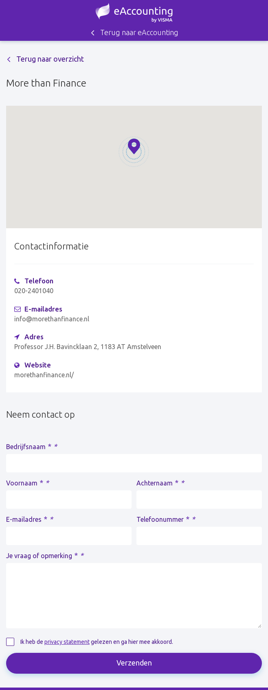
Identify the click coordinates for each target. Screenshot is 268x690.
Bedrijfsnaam (31, 446)
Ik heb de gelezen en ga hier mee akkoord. (96, 642)
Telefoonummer (165, 519)
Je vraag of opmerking (44, 555)
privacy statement (67, 642)
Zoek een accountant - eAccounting (134, 12)
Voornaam (27, 482)
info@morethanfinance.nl (51, 319)
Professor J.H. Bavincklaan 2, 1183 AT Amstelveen (87, 346)
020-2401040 (33, 290)
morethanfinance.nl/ (44, 374)
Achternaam (160, 482)
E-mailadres (29, 519)
